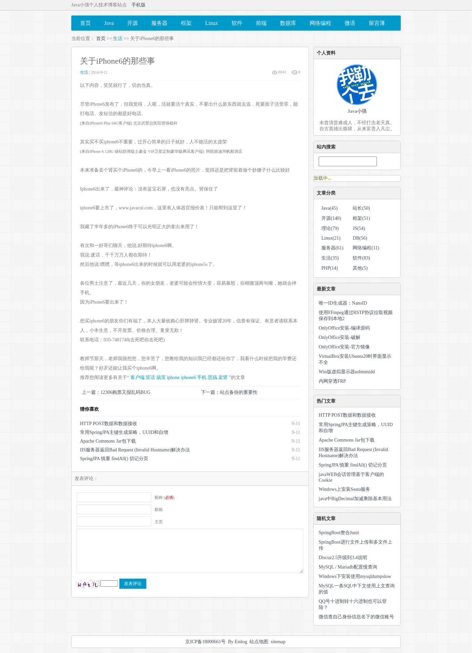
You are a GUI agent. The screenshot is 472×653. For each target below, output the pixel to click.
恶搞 (212, 377)
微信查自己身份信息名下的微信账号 (356, 616)
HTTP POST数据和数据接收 (108, 423)
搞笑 (161, 377)
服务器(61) (332, 247)
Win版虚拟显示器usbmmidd (347, 371)
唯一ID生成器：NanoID (343, 303)
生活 (117, 38)
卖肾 (223, 377)
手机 (201, 377)
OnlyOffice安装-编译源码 (344, 328)
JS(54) (359, 228)
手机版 (138, 4)
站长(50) (361, 208)
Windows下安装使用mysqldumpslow (355, 576)
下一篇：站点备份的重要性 (229, 392)
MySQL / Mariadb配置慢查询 (348, 567)
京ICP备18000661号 (205, 641)
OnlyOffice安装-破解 (339, 337)
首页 (101, 38)
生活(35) (330, 258)
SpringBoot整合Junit (339, 532)
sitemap (278, 641)
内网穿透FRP (332, 381)
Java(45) (329, 208)
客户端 (137, 377)
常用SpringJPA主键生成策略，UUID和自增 (124, 432)
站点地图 (258, 641)
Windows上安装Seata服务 (344, 489)
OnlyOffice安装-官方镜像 (344, 346)
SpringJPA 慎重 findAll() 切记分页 (114, 458)
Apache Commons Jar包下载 (108, 441)
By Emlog (237, 641)
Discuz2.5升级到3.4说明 (343, 557)
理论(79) (330, 228)
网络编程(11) (366, 247)
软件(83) (361, 258)
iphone (173, 377)
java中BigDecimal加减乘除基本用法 (355, 498)
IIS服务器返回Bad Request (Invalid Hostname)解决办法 (135, 449)
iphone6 (188, 377)
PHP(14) (329, 268)
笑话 (150, 377)
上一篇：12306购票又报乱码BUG (116, 392)
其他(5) (360, 268)
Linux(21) (331, 238)
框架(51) (361, 218)
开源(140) (331, 218)
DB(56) (360, 238)
